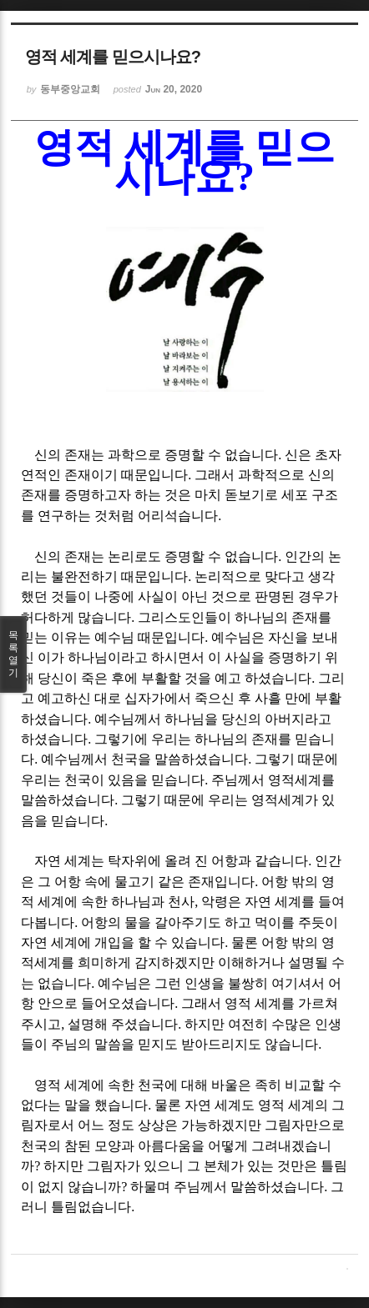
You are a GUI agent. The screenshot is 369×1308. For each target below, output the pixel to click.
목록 (13, 654)
